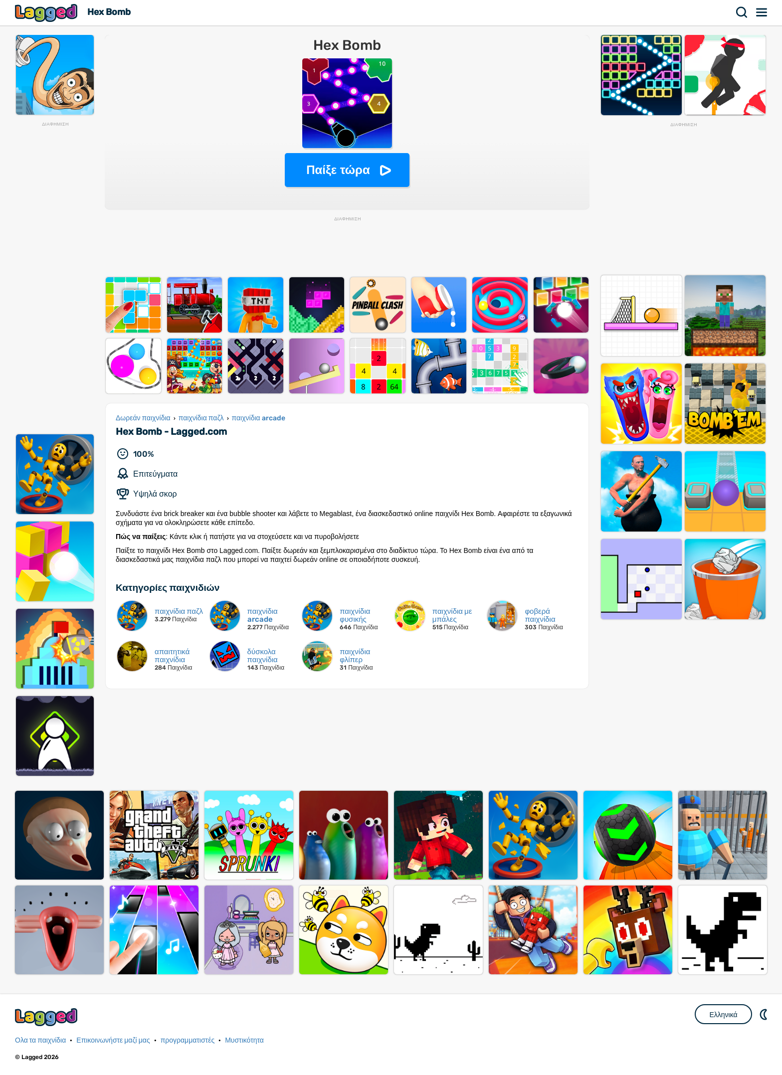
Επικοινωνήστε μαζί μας (113, 1040)
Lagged (47, 12)
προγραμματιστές (188, 1040)
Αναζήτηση (742, 12)
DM (765, 1014)
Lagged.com (47, 1017)
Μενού (762, 12)
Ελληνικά (723, 1015)
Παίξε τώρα (338, 170)
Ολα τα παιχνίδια (40, 1040)
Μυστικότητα (244, 1040)
